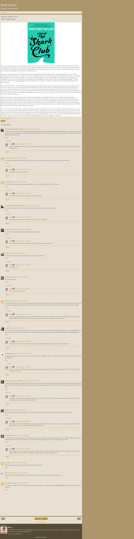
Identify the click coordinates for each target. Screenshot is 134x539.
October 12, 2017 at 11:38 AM (20, 277)
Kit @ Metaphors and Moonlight (14, 129)
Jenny (7, 253)
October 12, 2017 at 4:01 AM (18, 182)
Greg (10, 144)
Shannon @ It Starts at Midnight (14, 381)
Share (3, 121)
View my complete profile (15, 534)
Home (41, 518)
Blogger (44, 537)
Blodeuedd (8, 277)
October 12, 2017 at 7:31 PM (32, 381)
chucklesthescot (10, 229)
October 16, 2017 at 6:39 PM (22, 448)
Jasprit (7, 328)
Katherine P (8, 301)
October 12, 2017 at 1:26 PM (20, 301)
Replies (9, 141)
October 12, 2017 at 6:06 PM (22, 367)
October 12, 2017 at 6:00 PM (22, 169)
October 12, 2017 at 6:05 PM (22, 341)
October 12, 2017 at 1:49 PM (17, 328)
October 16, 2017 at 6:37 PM (22, 396)
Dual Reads (8, 483)
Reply (6, 137)
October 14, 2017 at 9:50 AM (20, 435)
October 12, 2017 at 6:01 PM (22, 217)
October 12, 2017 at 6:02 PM (22, 264)
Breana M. (8, 473)
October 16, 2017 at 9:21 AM (19, 473)
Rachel (7, 410)
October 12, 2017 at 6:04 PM (22, 314)
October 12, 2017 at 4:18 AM (32, 205)
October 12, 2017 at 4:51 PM (25, 353)
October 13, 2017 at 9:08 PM (17, 410)
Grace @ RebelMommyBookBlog (14, 205)
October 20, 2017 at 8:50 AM (20, 483)
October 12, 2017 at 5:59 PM (22, 144)
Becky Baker (8, 435)
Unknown (8, 158)
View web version (41, 522)
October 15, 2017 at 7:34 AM (19, 462)
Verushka (7, 182)
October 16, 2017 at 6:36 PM (22, 421)
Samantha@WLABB (11, 353)
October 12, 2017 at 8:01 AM (23, 229)
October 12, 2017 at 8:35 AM (17, 253)
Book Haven (9, 5)
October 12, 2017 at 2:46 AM (19, 158)
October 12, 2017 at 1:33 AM (31, 129)
